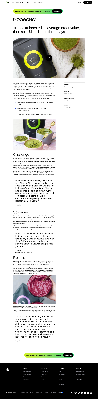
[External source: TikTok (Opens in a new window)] (85, 393)
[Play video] (49, 58)
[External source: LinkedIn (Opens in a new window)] (88, 393)
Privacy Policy (39, 392)
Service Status (79, 379)
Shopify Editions (27, 374)
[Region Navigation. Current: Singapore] (11, 393)
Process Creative (25, 217)
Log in (79, 2)
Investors (25, 376)
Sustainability (26, 379)
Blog (60, 371)
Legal (31, 392)
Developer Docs (44, 371)
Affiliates (43, 382)
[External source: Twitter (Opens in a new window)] (75, 393)
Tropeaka (27, 89)
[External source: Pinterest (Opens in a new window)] (91, 393)
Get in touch (88, 2)
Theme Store (44, 374)
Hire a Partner (79, 376)
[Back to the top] (7, 369)
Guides (60, 376)
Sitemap (46, 392)
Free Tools (61, 382)
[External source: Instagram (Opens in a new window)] (82, 393)
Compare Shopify (63, 374)
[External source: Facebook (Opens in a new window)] (72, 393)
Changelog (61, 384)
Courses (60, 379)
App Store (43, 376)
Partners (43, 379)
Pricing (34, 2)
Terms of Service (24, 392)
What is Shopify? (27, 371)
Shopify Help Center (80, 371)
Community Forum (80, 374)
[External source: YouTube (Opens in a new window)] (79, 393)
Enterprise (40, 2)
